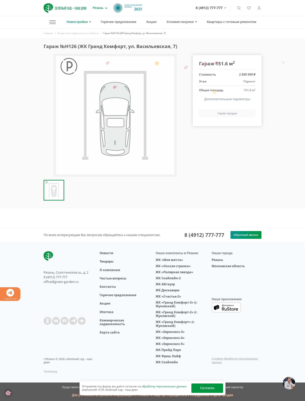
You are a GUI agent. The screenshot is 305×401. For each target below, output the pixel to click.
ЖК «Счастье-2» (168, 296)
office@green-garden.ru (61, 282)
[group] (115, 115)
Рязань (217, 260)
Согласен (207, 388)
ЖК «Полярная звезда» (174, 272)
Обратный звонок (246, 235)
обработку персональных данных (164, 386)
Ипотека (106, 312)
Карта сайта (110, 332)
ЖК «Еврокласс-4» (170, 338)
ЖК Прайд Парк (168, 350)
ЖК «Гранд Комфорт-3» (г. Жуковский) (177, 304)
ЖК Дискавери (168, 290)
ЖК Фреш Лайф (168, 356)
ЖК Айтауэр (165, 284)
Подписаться (10, 294)
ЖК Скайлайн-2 (168, 278)
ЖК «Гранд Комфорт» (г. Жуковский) (175, 324)
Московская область (228, 266)
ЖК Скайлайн (167, 362)
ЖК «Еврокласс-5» (170, 344)
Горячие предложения (118, 22)
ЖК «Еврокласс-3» (170, 332)
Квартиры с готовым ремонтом (231, 22)
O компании (110, 270)
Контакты (108, 287)
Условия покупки (180, 22)
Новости (106, 253)
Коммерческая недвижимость (112, 322)
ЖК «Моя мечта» (169, 260)
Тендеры (107, 261)
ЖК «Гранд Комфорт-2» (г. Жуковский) (177, 314)
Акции (151, 22)
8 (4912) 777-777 (209, 8)
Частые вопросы (113, 278)
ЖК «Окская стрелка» (173, 266)
